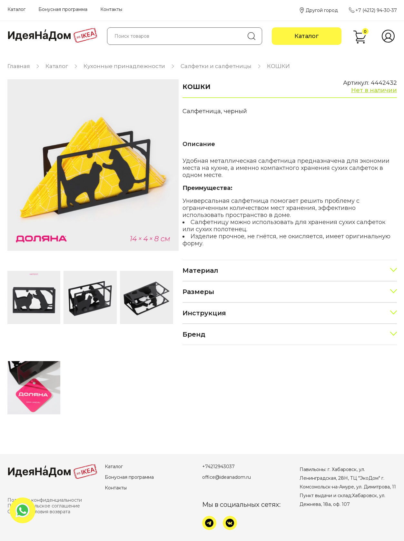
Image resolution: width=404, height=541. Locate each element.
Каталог (16, 9)
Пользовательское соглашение (43, 506)
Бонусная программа (62, 9)
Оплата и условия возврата (38, 512)
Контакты (111, 9)
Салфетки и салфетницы (216, 66)
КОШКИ (278, 66)
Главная (18, 66)
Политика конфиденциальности (44, 500)
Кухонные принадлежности (124, 66)
